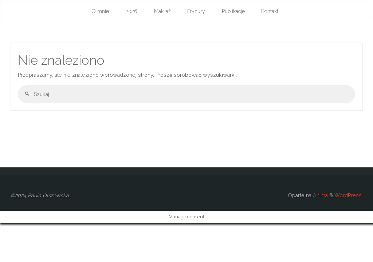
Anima (319, 195)
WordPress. (348, 195)
